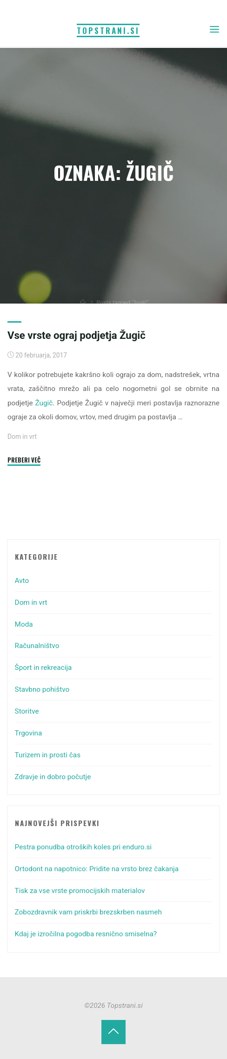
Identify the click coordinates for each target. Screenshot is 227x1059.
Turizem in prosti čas (48, 755)
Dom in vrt (22, 437)
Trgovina (28, 733)
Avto (22, 580)
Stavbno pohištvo (42, 689)
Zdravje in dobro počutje (53, 777)
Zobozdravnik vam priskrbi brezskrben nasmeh (88, 912)
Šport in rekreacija (43, 667)
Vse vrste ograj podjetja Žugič (76, 335)
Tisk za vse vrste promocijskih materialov (80, 891)
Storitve (27, 711)
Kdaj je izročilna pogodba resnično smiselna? (86, 934)
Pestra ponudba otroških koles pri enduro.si (83, 847)
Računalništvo (37, 646)
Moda (24, 624)
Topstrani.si (108, 30)
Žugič (44, 403)
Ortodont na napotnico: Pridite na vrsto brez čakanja (97, 869)
